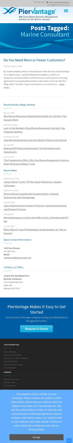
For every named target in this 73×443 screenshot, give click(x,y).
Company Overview (11, 379)
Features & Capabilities (12, 355)
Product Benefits (10, 352)
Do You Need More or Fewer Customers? (34, 60)
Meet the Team (9, 382)
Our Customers (9, 385)
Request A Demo (36, 329)
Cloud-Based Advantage (13, 364)
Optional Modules (10, 361)
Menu (66, 11)
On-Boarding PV (10, 368)
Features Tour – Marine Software (16, 358)
